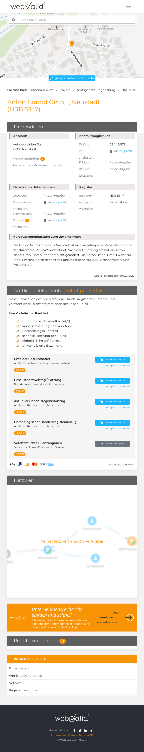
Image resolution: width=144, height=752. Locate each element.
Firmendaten (19, 668)
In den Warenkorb (112, 359)
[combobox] (72, 20)
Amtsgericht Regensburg (96, 90)
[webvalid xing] (92, 730)
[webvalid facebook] (75, 730)
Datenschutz (76, 735)
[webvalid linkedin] (86, 730)
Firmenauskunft (41, 90)
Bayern (65, 90)
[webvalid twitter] (81, 730)
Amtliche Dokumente (25, 675)
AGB (90, 735)
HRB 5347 (129, 90)
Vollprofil (125, 151)
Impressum (58, 735)
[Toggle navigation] (128, 6)
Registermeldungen (24, 690)
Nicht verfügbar (112, 443)
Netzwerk (16, 683)
